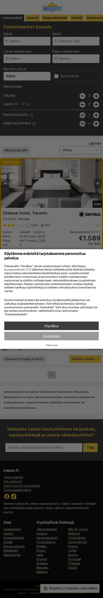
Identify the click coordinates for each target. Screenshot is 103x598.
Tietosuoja (51, 345)
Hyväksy (51, 325)
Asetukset (51, 336)
